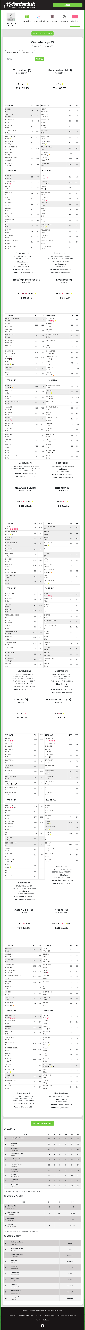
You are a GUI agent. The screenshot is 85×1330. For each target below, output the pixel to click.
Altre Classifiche (42, 1123)
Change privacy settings (67, 1316)
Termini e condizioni (26, 1316)
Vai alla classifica (42, 33)
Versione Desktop (42, 1320)
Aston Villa (21, 910)
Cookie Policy (50, 1316)
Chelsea (19, 699)
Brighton (60, 487)
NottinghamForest (25, 279)
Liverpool (62, 279)
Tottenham (20, 70)
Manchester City (56, 699)
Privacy (39, 1316)
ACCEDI (67, 5)
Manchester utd (58, 70)
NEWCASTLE (23, 487)
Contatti (12, 1316)
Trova (39, 59)
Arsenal (59, 910)
